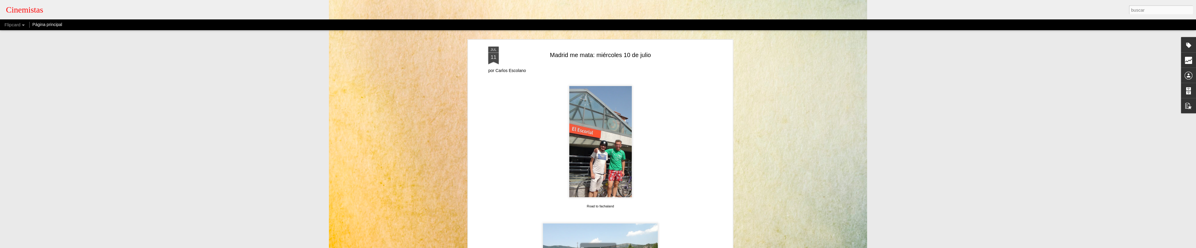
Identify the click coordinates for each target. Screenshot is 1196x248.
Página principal (47, 24)
